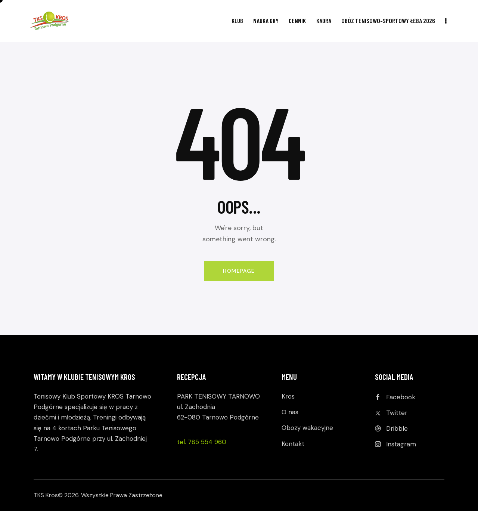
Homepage (239, 270)
